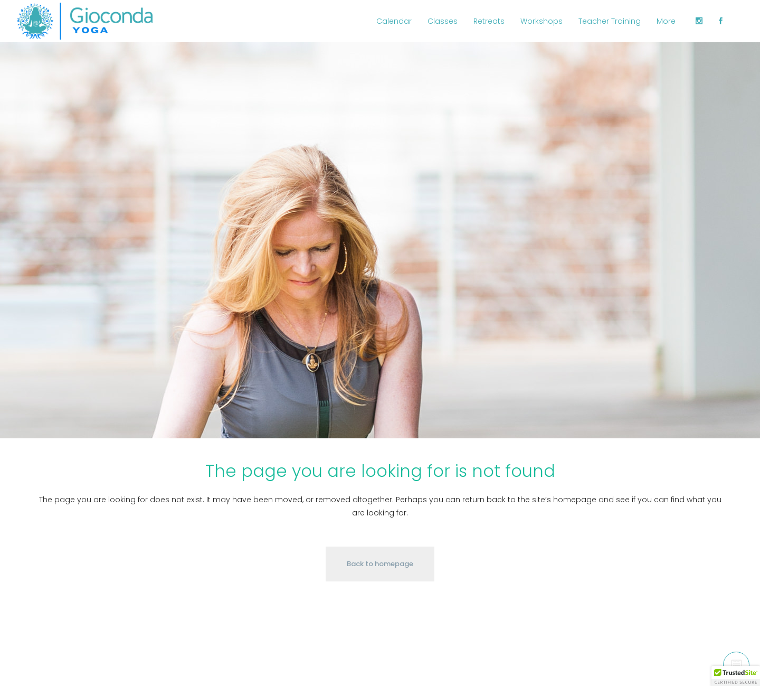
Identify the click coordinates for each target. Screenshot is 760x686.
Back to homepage (380, 564)
